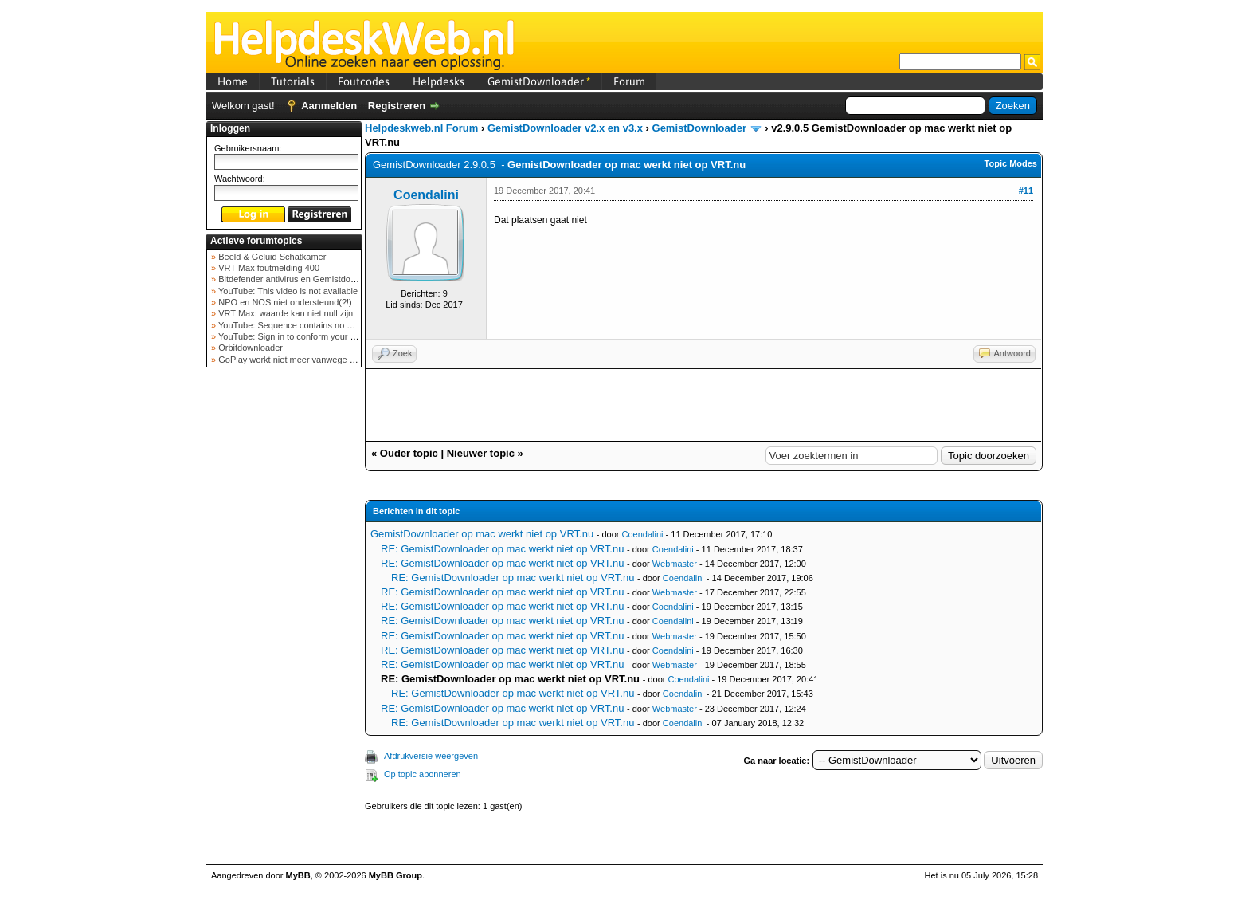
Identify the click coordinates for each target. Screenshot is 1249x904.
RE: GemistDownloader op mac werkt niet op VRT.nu (502, 549)
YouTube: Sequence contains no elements (299, 325)
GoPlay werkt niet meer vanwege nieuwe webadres (316, 359)
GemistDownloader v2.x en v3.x (565, 128)
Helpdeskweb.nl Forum (421, 128)
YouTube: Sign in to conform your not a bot (300, 336)
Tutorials (293, 81)
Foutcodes (364, 81)
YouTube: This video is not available (287, 291)
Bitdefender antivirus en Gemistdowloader (298, 279)
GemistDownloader (538, 81)
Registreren (396, 106)
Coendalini (426, 195)
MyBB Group (395, 875)
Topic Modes (1011, 163)
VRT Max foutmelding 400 (267, 268)
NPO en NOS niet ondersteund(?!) (284, 302)
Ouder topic (409, 453)
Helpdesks (438, 81)
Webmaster (674, 563)
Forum (629, 81)
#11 (1026, 190)
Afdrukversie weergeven (431, 756)
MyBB (298, 875)
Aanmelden (329, 106)
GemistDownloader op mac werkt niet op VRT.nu (481, 534)
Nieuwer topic (481, 453)
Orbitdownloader (249, 347)
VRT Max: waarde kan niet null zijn (284, 313)
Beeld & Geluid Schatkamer (271, 256)
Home (232, 81)
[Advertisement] (284, 625)
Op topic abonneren (422, 774)
